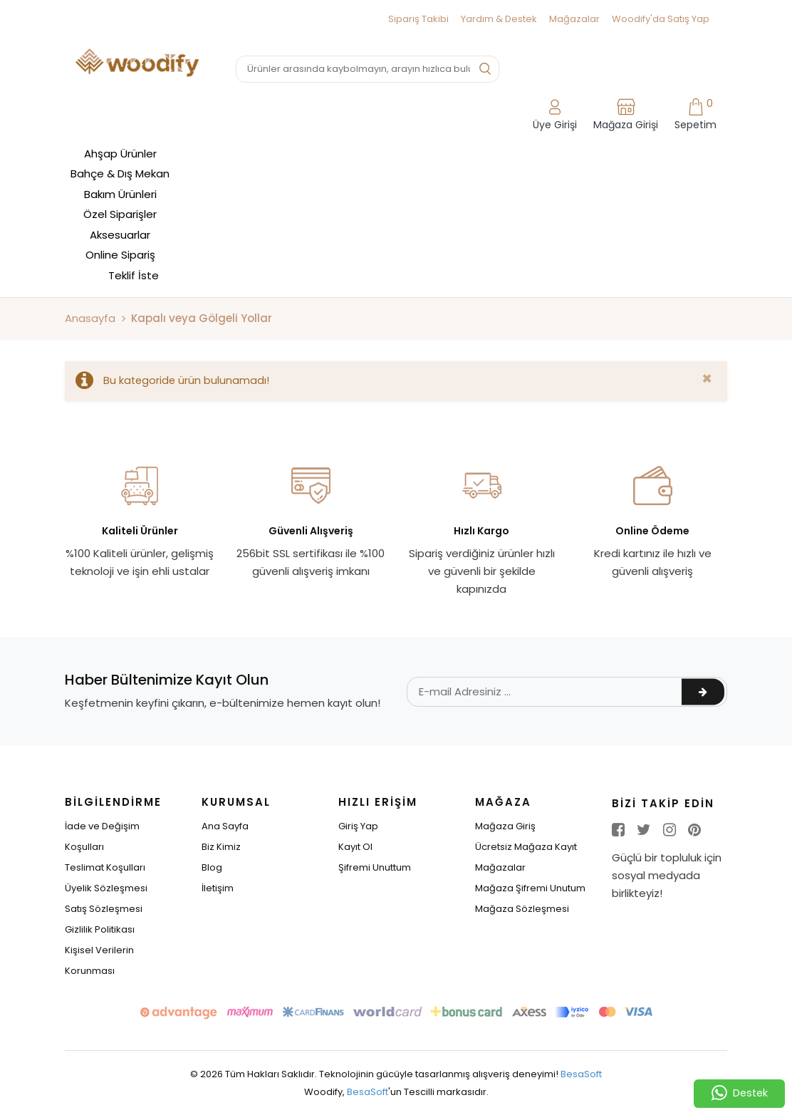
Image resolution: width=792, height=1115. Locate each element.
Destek (740, 1093)
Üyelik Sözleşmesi (106, 888)
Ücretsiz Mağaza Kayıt (526, 847)
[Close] (706, 379)
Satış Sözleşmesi (103, 909)
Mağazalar (574, 19)
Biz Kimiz (221, 847)
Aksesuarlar (120, 234)
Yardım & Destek (499, 19)
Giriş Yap (358, 826)
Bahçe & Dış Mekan (120, 173)
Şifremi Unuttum (374, 867)
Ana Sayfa (225, 826)
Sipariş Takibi (418, 19)
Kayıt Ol (355, 847)
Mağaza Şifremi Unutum (530, 888)
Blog (212, 867)
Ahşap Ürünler (120, 153)
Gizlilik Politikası (100, 929)
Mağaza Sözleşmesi (522, 909)
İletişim (218, 888)
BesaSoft (581, 1074)
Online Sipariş (120, 254)
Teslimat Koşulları (105, 867)
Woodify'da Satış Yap (660, 19)
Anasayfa (90, 318)
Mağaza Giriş (505, 826)
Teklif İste (133, 275)
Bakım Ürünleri (120, 194)
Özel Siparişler (120, 214)
